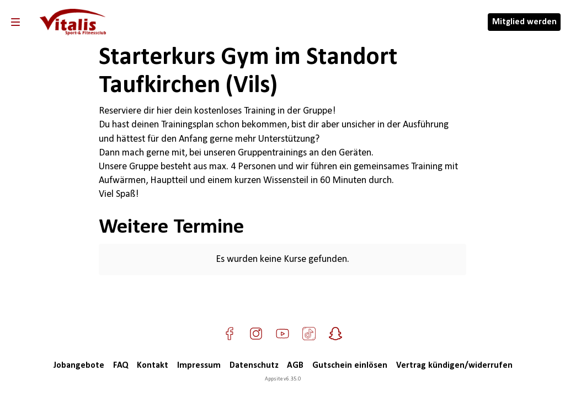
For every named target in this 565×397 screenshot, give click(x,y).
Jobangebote (78, 365)
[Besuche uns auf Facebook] (229, 333)
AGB (295, 365)
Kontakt (152, 365)
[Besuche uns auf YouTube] (282, 333)
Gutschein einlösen (349, 365)
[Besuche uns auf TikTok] (309, 333)
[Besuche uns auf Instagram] (256, 333)
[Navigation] (15, 22)
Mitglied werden (524, 22)
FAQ (120, 365)
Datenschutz (254, 365)
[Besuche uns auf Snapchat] (335, 333)
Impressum (199, 365)
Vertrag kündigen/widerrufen (454, 365)
